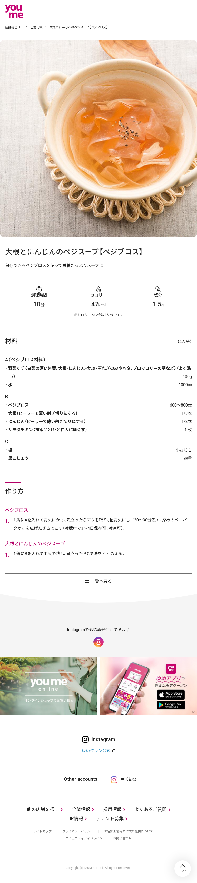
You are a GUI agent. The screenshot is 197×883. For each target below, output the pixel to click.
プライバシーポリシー (77, 831)
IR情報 (76, 818)
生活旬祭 (36, 27)
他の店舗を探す (43, 809)
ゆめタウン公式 (96, 750)
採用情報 (112, 809)
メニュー (188, 11)
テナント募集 (110, 818)
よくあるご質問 (150, 809)
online (172, 11)
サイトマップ (42, 831)
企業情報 (81, 809)
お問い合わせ (122, 838)
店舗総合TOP (14, 27)
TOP (182, 868)
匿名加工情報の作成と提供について (128, 831)
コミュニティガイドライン (84, 838)
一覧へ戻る (101, 581)
